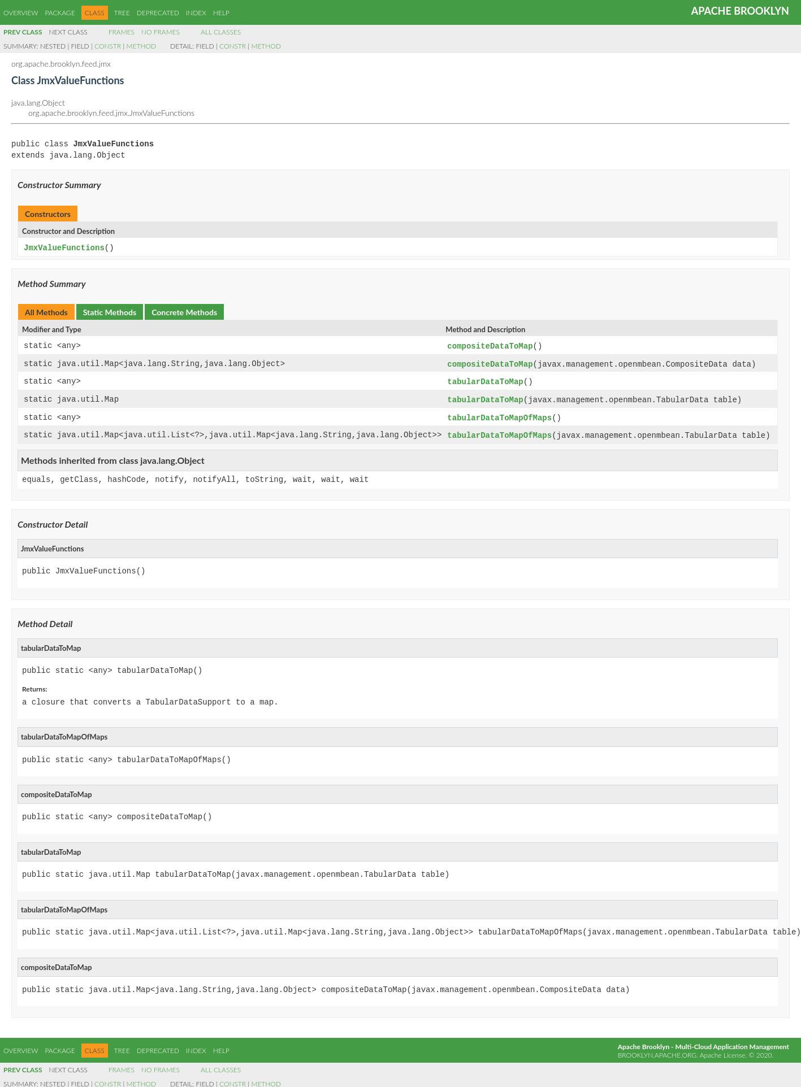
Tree (122, 12)
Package (60, 12)
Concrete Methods (184, 311)
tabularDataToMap (485, 380)
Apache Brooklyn (740, 11)
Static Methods (109, 311)
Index (196, 12)
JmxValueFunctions (64, 247)
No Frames (160, 32)
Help (221, 12)
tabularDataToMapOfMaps (499, 415)
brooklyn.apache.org (657, 1051)
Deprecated (158, 12)
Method (141, 46)
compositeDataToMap (489, 345)
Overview (20, 12)
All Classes (221, 32)
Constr (107, 46)
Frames (122, 32)
